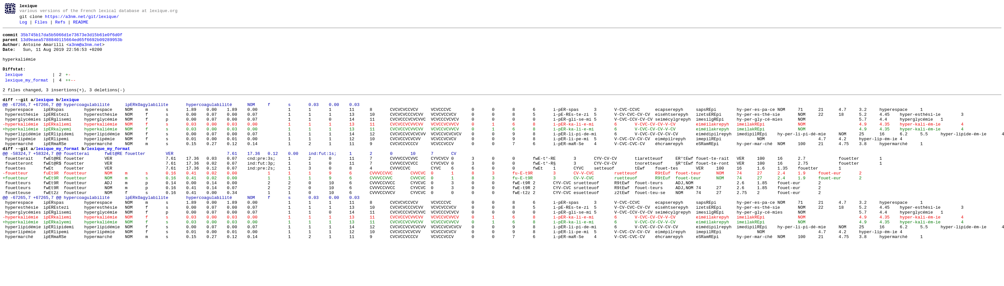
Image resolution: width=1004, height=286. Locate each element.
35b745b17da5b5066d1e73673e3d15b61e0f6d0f (72, 39)
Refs (60, 25)
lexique (14, 86)
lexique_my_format (26, 93)
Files (41, 25)
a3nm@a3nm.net (85, 50)
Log (23, 25)
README (80, 25)
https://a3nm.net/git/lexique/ (82, 19)
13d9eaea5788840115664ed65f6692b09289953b (72, 45)
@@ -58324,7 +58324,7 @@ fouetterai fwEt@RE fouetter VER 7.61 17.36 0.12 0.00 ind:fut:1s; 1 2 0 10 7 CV (229, 179)
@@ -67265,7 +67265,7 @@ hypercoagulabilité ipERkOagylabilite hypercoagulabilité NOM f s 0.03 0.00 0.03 (181, 232)
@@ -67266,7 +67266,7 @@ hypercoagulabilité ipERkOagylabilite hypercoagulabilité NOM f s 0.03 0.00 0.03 (181, 120)
